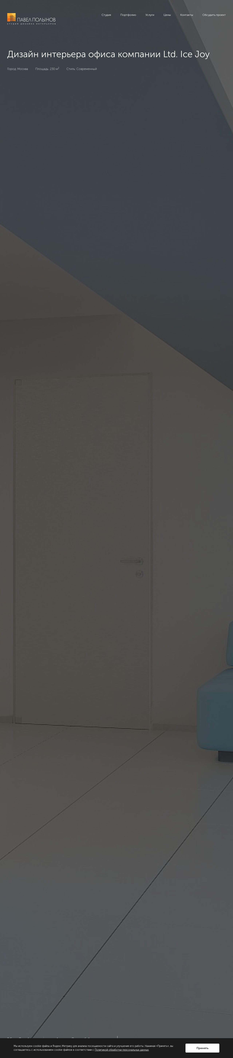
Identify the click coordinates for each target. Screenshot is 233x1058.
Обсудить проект (214, 15)
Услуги (149, 15)
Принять (202, 1048)
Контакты (186, 15)
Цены (167, 15)
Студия (106, 15)
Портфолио (128, 15)
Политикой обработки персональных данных (122, 1049)
